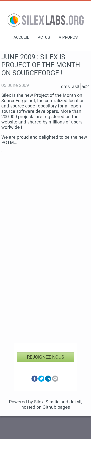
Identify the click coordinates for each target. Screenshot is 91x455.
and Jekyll (70, 402)
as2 (85, 86)
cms (65, 86)
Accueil (21, 37)
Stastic (52, 402)
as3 (75, 86)
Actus (44, 37)
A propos (68, 37)
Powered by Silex (26, 402)
